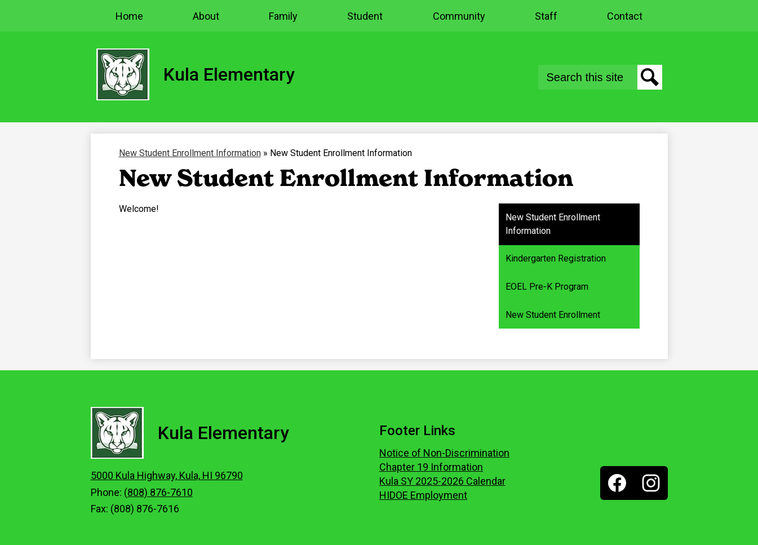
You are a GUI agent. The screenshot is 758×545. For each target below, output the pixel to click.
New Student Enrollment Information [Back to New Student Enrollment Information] (190, 153)
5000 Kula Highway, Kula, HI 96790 (167, 475)
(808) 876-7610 (158, 492)
